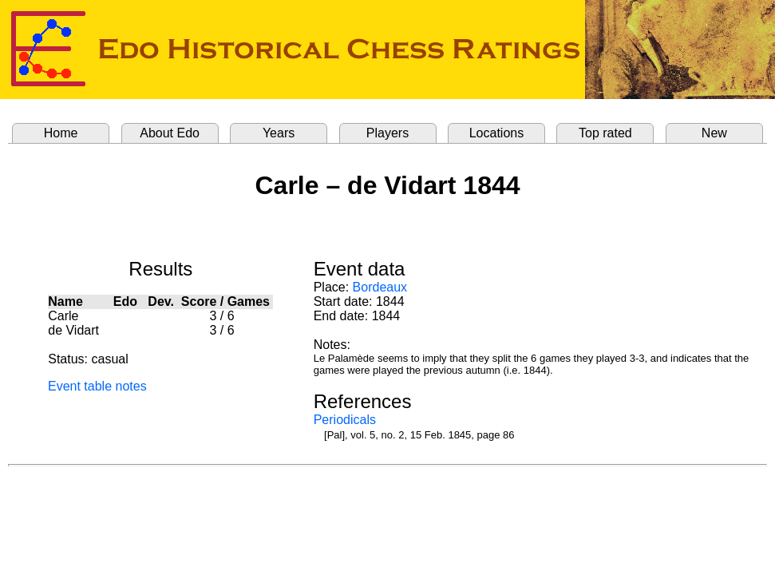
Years (279, 133)
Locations (496, 133)
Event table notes (97, 386)
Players (387, 133)
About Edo (170, 133)
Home (61, 133)
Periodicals (345, 419)
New (714, 133)
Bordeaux (380, 287)
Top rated (605, 133)
